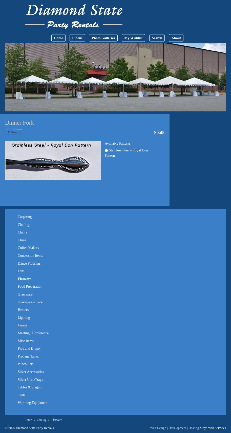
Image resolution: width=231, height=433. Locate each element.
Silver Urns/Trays (30, 380)
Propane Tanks (28, 356)
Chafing (23, 225)
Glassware (25, 294)
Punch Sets (25, 364)
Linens (77, 38)
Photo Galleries (103, 38)
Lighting (24, 318)
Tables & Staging (30, 387)
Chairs (22, 232)
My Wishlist (133, 38)
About (176, 38)
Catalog (41, 420)
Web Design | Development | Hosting (174, 428)
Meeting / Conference (33, 333)
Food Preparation (30, 286)
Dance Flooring (29, 263)
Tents (21, 395)
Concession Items (30, 256)
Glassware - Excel (31, 302)
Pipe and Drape (28, 348)
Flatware (13, 132)
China (22, 240)
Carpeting (25, 217)
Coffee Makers (28, 248)
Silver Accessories (31, 372)
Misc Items (26, 341)
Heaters (23, 310)
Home (58, 38)
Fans (21, 271)
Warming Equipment (32, 403)
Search (157, 38)
